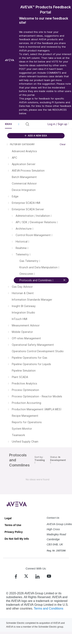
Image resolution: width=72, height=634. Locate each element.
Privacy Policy (14, 531)
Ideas (8, 124)
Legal (8, 518)
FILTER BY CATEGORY (20, 144)
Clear (63, 144)
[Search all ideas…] (36, 124)
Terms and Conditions (48, 608)
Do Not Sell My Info (17, 538)
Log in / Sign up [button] (58, 124)
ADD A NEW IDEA (36, 135)
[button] (19, 124)
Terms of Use (13, 525)
